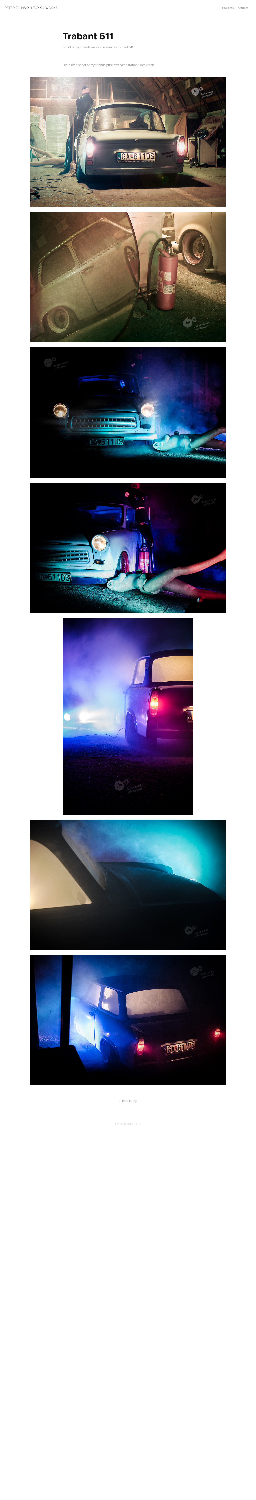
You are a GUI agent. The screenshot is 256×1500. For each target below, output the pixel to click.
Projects (228, 8)
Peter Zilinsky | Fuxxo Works (31, 7)
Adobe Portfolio (134, 1123)
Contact (243, 8)
